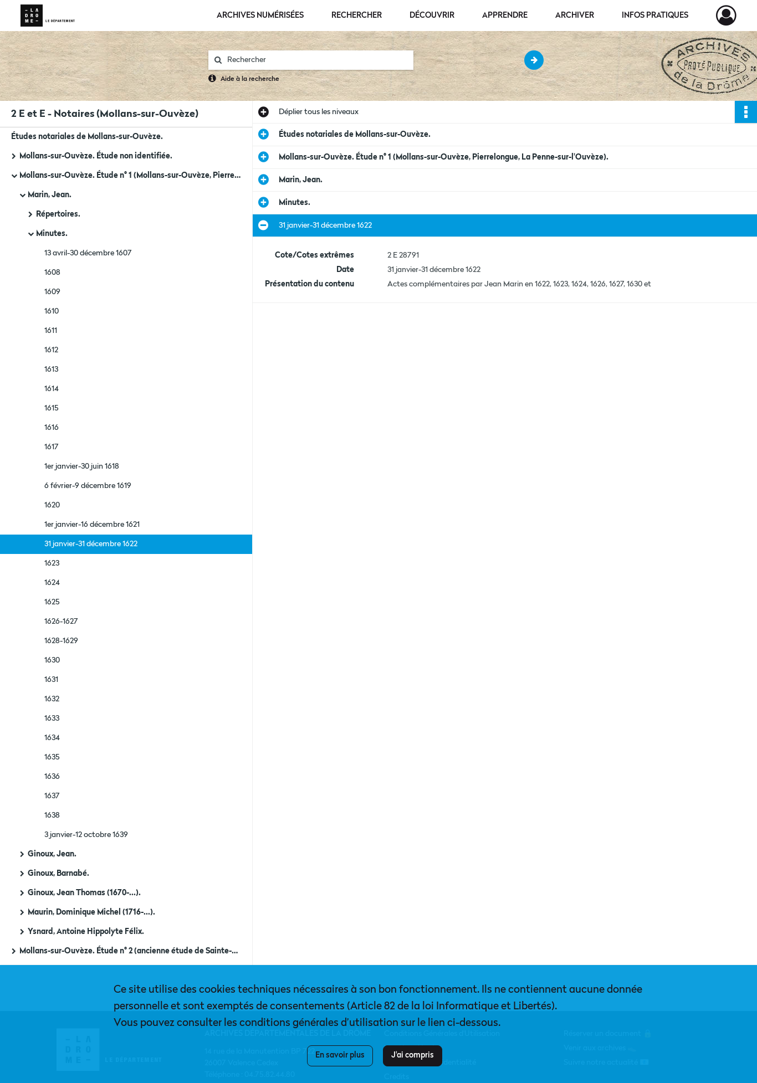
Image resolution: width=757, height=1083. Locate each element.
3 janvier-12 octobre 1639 (86, 835)
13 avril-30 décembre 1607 (88, 253)
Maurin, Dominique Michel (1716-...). (91, 912)
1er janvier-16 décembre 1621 (92, 524)
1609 (52, 292)
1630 (52, 660)
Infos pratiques (655, 15)
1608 (52, 272)
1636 (52, 777)
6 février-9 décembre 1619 (87, 486)
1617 (51, 447)
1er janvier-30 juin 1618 (81, 466)
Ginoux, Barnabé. (58, 873)
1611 (50, 331)
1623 (51, 563)
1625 (52, 602)
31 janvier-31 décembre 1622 (90, 544)
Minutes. (52, 234)
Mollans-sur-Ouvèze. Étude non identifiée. (95, 156)
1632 (51, 699)
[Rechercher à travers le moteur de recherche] (316, 60)
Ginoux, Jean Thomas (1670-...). (84, 893)
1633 (51, 718)
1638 (52, 815)
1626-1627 (61, 621)
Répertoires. (58, 214)
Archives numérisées (260, 15)
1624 (52, 583)
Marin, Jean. (49, 195)
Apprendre (505, 15)
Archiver (574, 15)
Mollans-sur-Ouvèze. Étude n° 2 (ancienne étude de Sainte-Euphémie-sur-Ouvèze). (130, 951)
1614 (51, 389)
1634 (52, 738)
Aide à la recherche (250, 79)
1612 (51, 350)
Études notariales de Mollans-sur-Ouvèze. (87, 137)
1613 (51, 369)
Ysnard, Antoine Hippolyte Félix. (86, 932)
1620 (52, 505)
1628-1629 (61, 641)
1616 (51, 428)
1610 (51, 311)
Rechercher (356, 15)
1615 (51, 408)
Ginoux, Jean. (52, 854)
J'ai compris (412, 1055)
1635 (52, 757)
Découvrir (432, 15)
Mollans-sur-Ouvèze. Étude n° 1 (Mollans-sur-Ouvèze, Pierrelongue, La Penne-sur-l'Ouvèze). (130, 175)
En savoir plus (340, 1055)
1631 (51, 680)
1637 (52, 796)
